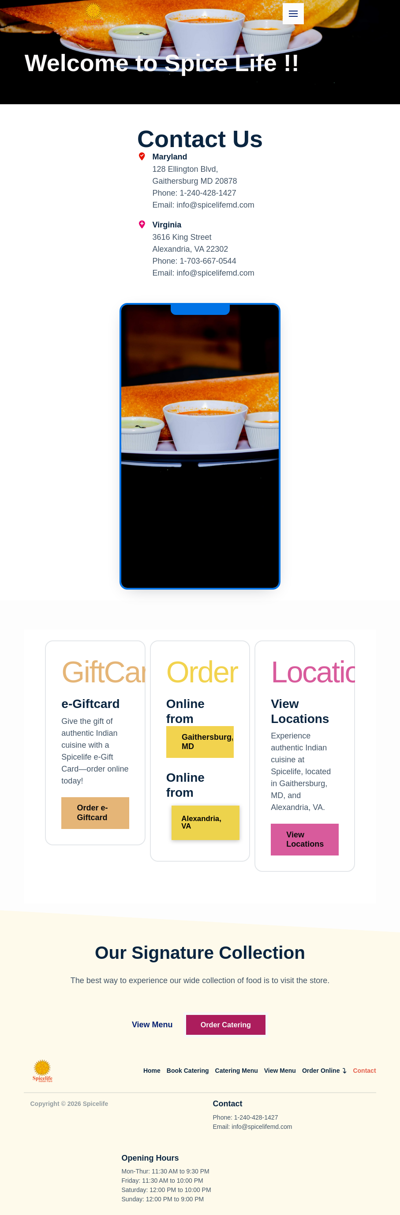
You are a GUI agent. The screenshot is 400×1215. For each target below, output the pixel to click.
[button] (293, 13)
